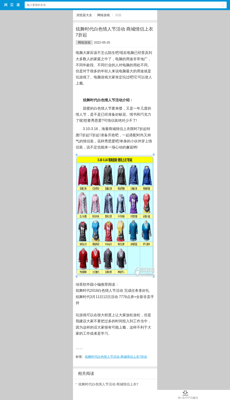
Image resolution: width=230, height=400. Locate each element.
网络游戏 (103, 15)
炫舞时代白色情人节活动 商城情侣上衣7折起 (116, 356)
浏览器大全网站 (12, 5)
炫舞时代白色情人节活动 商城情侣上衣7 (108, 384)
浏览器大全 (84, 15)
